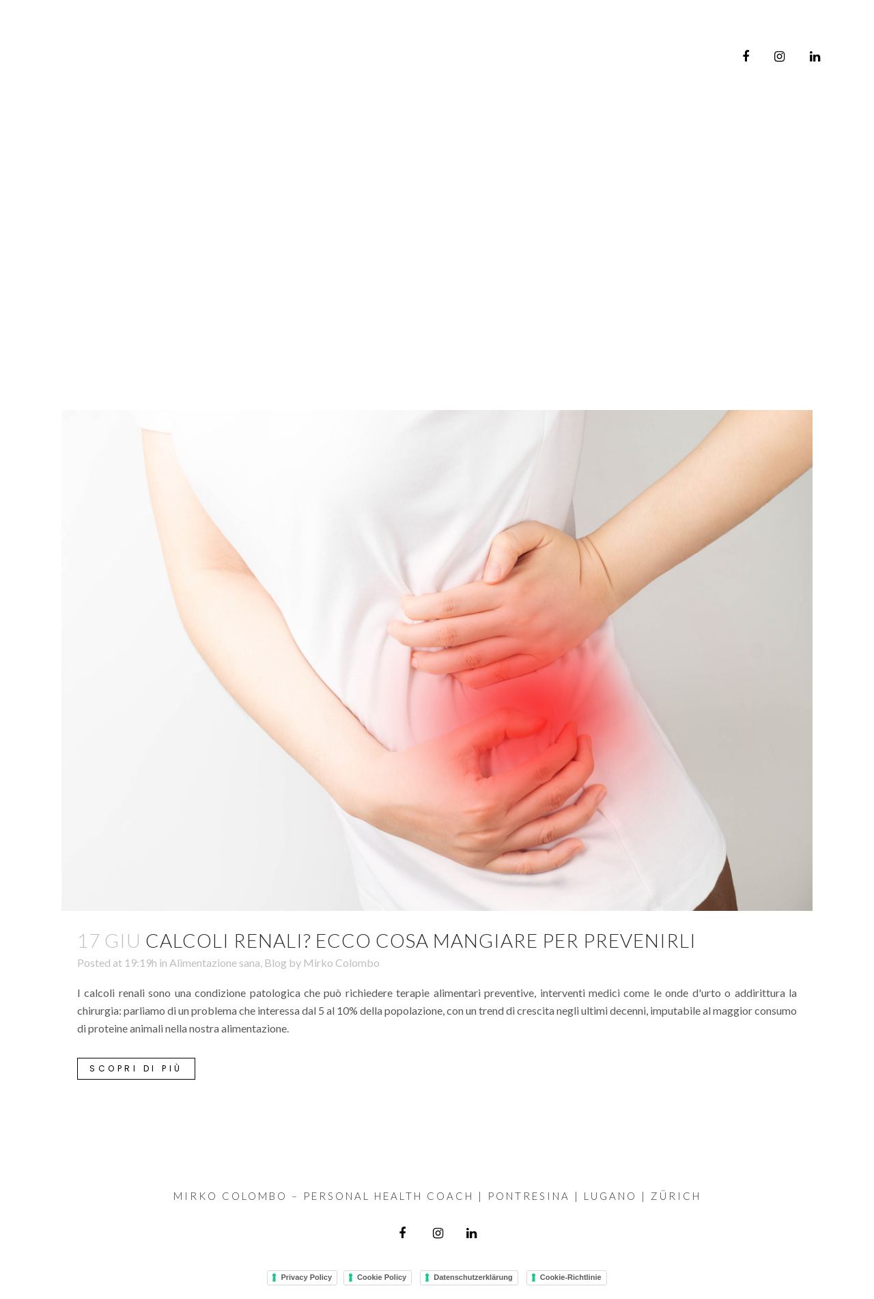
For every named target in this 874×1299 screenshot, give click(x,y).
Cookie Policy (381, 1277)
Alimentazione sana (214, 962)
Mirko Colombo (341, 962)
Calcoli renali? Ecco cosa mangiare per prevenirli (420, 940)
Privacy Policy (306, 1277)
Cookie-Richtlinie (571, 1277)
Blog (275, 962)
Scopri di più (136, 1068)
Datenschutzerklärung (473, 1277)
